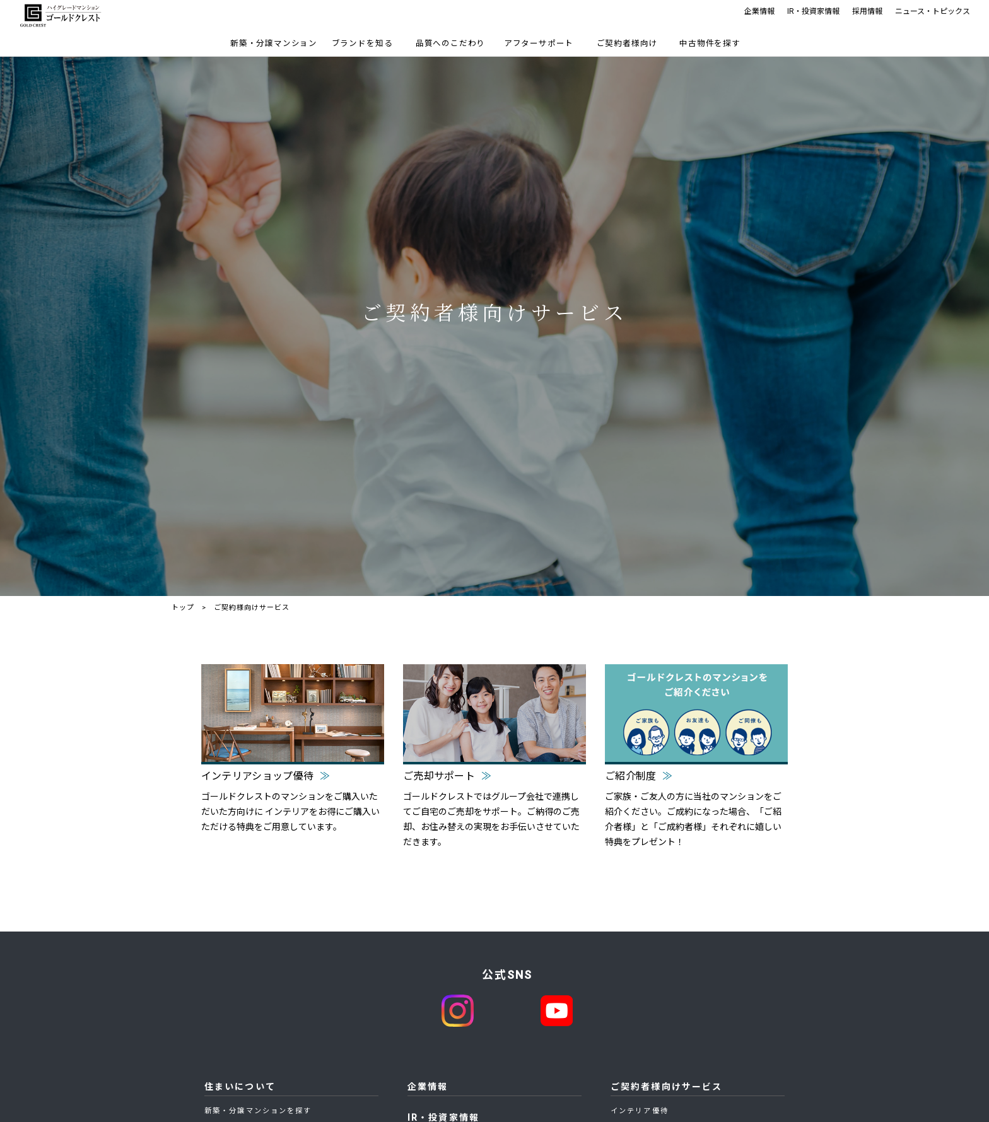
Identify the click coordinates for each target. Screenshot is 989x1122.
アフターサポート (539, 43)
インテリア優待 (640, 1111)
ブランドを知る (362, 43)
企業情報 (759, 11)
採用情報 (867, 11)
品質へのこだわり (451, 43)
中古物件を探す (709, 43)
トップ (183, 608)
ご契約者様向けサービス (666, 1087)
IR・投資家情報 (813, 11)
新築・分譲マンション (273, 43)
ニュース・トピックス (932, 11)
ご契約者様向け (627, 43)
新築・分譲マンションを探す (258, 1111)
